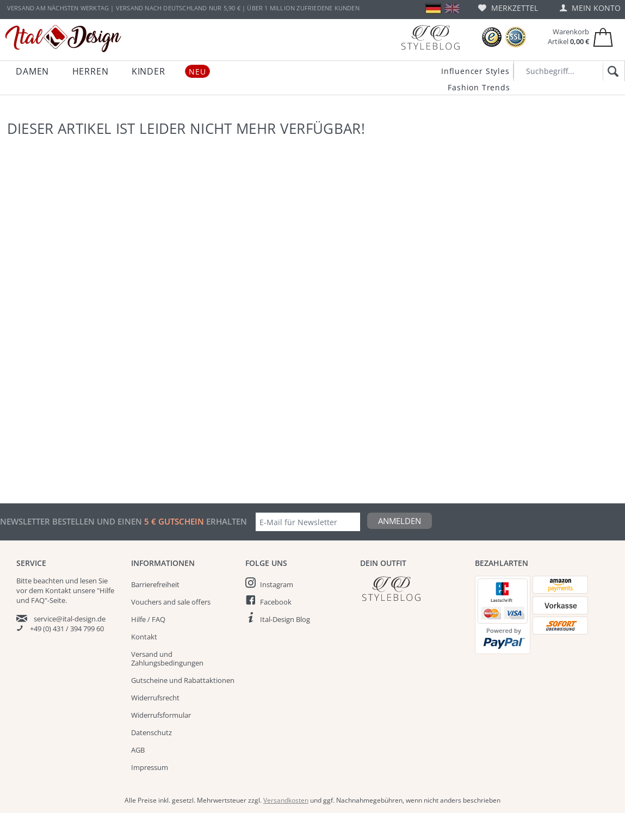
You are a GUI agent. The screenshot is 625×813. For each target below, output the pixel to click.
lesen (88, 581)
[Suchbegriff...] (569, 71)
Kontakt (144, 637)
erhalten (225, 521)
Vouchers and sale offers (171, 602)
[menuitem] (508, 8)
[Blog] (430, 37)
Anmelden (399, 520)
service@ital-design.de (70, 619)
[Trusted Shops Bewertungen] (491, 37)
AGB (138, 750)
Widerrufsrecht (155, 698)
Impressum (149, 767)
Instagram (276, 584)
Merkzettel (508, 8)
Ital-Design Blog (285, 619)
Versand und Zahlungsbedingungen (167, 658)
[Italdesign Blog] (412, 588)
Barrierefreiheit (155, 584)
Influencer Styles (475, 71)
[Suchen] (611, 72)
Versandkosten (285, 800)
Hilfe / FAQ (148, 619)
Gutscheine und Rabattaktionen (182, 680)
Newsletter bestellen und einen (72, 521)
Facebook (276, 602)
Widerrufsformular (161, 715)
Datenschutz (151, 732)
